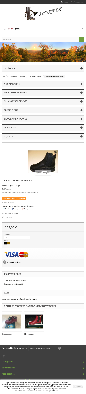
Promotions (11, 110)
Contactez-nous (77, 2)
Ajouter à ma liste (13, 262)
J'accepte (77, 387)
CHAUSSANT (13, 76)
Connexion (65, 2)
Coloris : (7, 240)
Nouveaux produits (15, 119)
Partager (15, 209)
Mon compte (8, 374)
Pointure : (8, 234)
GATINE (22, 76)
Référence (5, 186)
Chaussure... (7, 334)
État (3, 189)
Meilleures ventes (15, 92)
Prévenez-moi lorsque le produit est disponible (18, 206)
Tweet (6, 209)
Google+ (25, 209)
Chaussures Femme (34, 76)
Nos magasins (12, 84)
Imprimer (8, 217)
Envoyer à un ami (11, 213)
